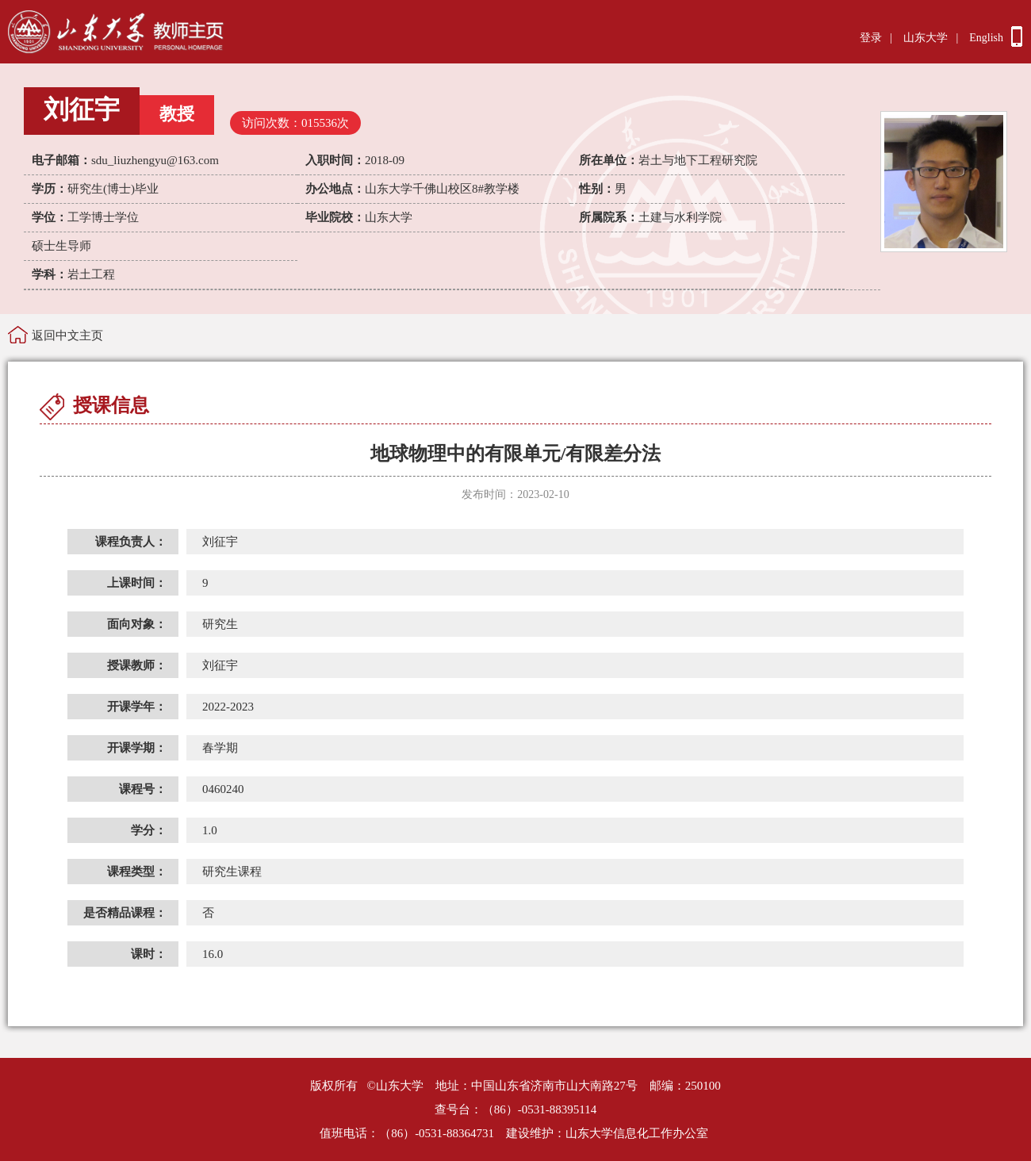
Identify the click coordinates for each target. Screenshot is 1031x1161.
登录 (871, 38)
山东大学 (925, 38)
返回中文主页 (67, 335)
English (986, 38)
